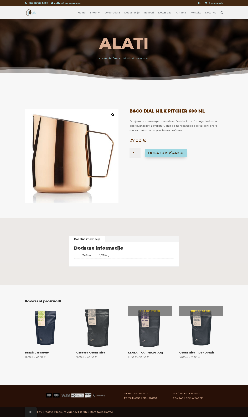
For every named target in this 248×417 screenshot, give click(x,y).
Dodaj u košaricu (165, 153)
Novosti (149, 12)
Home (81, 12)
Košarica (210, 12)
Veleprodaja (112, 12)
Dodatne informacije (86, 238)
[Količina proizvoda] (135, 153)
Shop (93, 12)
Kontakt (195, 12)
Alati (124, 43)
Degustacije (132, 12)
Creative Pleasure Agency (60, 412)
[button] (109, 119)
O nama (181, 12)
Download (165, 12)
